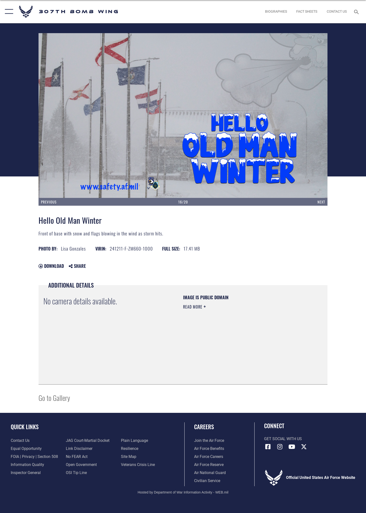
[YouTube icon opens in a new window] (292, 446)
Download (51, 266)
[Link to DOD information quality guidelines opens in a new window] (27, 465)
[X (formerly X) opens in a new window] (303, 446)
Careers (204, 426)
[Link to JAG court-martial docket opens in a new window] (87, 440)
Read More (193, 307)
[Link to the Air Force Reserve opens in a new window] (209, 465)
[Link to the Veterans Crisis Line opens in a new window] (138, 465)
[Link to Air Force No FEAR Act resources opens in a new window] (77, 457)
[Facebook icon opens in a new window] (267, 446)
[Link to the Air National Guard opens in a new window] (210, 473)
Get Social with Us (283, 439)
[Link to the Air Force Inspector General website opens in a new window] (26, 473)
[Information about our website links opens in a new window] (79, 448)
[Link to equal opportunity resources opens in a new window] (26, 448)
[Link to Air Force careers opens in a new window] (208, 457)
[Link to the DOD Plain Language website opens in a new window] (134, 440)
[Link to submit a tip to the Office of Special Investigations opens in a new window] (76, 473)
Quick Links (25, 426)
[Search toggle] (357, 11)
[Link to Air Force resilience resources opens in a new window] (129, 448)
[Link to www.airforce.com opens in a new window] (209, 440)
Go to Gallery (54, 397)
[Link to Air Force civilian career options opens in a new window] (207, 481)
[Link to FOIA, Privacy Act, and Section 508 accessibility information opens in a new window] (34, 457)
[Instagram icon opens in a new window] (280, 446)
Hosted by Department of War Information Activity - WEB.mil (183, 492)
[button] (8, 11)
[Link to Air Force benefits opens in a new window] (209, 448)
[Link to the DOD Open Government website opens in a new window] (81, 465)
